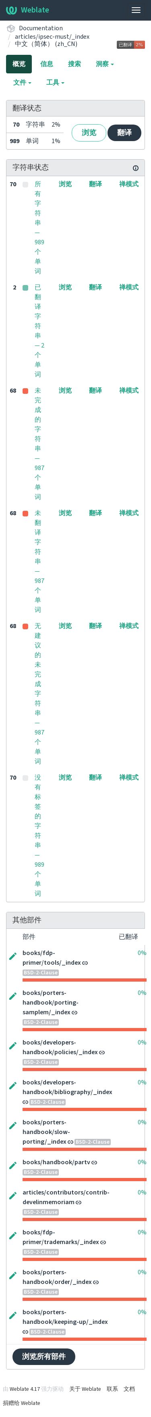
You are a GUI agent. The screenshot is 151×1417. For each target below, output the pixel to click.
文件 (22, 82)
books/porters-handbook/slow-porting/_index (46, 1132)
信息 (46, 64)
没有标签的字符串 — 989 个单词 (39, 835)
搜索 (74, 64)
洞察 (105, 64)
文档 (129, 1389)
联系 (112, 1389)
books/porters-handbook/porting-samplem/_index (51, 1002)
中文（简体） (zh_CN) (46, 44)
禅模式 (129, 184)
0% (142, 953)
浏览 (89, 133)
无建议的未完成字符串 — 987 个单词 (39, 694)
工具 (55, 82)
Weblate (27, 10)
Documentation (41, 28)
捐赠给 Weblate (21, 1403)
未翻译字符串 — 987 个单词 (39, 561)
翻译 (124, 133)
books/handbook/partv (56, 1162)
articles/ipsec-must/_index (52, 36)
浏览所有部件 (44, 1357)
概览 (18, 64)
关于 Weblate (85, 1389)
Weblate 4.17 (25, 1389)
